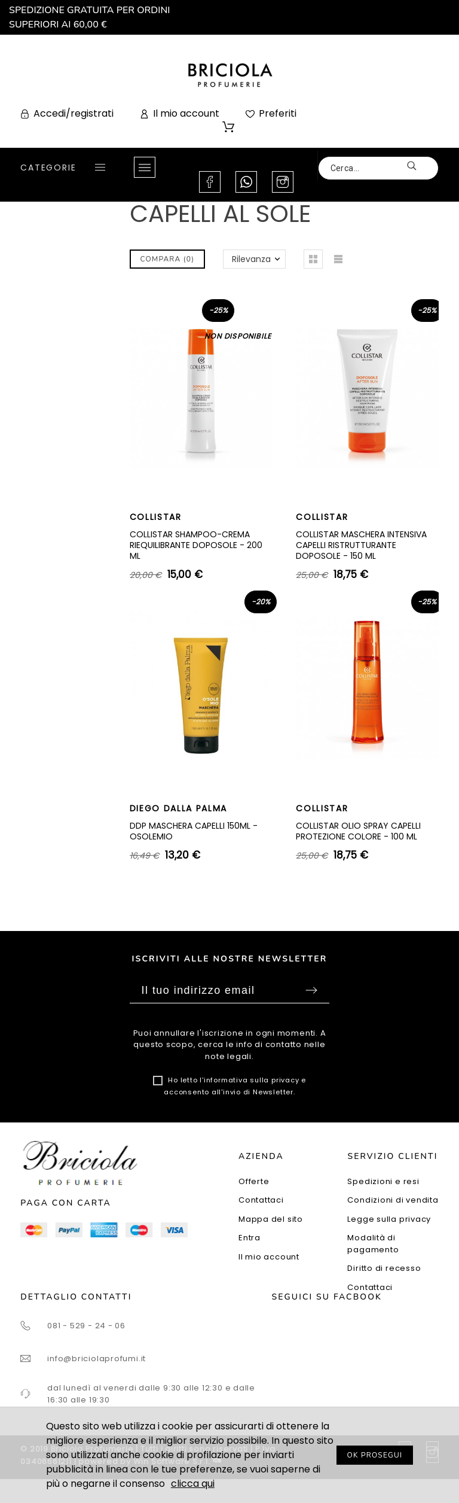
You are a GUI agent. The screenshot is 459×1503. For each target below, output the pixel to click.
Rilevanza (251, 259)
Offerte (253, 1181)
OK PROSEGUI (375, 1455)
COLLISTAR (156, 517)
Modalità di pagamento (373, 1243)
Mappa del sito (270, 1219)
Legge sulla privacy (389, 1219)
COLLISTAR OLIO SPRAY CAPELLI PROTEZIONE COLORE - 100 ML (358, 831)
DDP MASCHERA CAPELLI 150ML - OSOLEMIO (194, 831)
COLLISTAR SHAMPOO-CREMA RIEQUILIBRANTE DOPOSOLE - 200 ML (196, 544)
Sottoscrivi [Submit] (311, 990)
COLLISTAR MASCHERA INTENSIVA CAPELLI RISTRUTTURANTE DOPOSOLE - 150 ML (361, 544)
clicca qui (193, 1483)
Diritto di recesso (384, 1268)
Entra (249, 1237)
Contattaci (261, 1200)
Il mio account (268, 1256)
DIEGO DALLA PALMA (179, 808)
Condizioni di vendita (392, 1200)
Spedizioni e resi (383, 1181)
